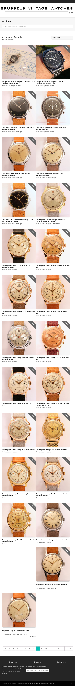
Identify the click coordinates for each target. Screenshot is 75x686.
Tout (11, 39)
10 (33, 648)
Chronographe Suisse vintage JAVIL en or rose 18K (19, 450)
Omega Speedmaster (13, 86)
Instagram (72, 1)
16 (58, 648)
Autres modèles (56, 224)
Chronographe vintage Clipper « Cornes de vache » (52, 450)
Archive (4, 86)
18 (66, 648)
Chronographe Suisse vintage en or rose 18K (16, 403)
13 (46, 648)
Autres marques (46, 224)
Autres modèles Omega (14, 131)
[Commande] (62, 37)
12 (42, 648)
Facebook (70, 1)
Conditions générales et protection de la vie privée (42, 683)
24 (6, 39)
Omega (25, 634)
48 (8, 39)
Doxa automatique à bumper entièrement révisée (52, 540)
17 (62, 648)
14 (50, 648)
